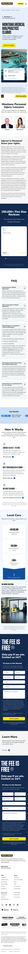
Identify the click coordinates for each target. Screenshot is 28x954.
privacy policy (12, 714)
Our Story (16, 877)
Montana (13, 10)
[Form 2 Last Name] (20, 794)
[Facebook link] (6, 904)
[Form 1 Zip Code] (19, 677)
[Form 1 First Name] (8, 672)
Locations (3, 877)
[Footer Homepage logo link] (14, 855)
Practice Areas (4, 879)
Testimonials (17, 888)
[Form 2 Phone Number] (8, 798)
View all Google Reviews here (8, 18)
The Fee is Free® (18, 879)
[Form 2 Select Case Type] (14, 808)
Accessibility (17, 892)
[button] (5, 258)
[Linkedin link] (17, 904)
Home (3, 10)
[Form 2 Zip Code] (20, 798)
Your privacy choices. (8, 945)
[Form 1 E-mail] (14, 682)
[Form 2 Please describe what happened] (14, 815)
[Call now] (21, 4)
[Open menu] (26, 3)
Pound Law (17, 894)
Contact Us (4, 888)
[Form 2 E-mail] (14, 803)
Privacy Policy (3, 951)
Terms (20, 713)
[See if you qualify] (21, 96)
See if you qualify (9, 45)
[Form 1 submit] (14, 718)
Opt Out (3, 897)
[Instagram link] (14, 904)
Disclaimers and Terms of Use (14, 951)
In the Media (17, 886)
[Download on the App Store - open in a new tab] (5, 909)
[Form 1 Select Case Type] (14, 686)
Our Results (4, 881)
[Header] (7, 3)
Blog (15, 881)
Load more (4, 750)
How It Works (4, 884)
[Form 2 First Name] (8, 794)
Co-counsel (17, 897)
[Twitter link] (2, 904)
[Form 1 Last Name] (19, 672)
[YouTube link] (10, 904)
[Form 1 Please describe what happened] (14, 694)
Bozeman (18, 10)
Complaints (4, 894)
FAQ (15, 884)
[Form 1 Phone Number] (8, 677)
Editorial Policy (4, 899)
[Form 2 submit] (14, 839)
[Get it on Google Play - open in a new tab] (14, 909)
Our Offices (8, 10)
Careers (3, 886)
